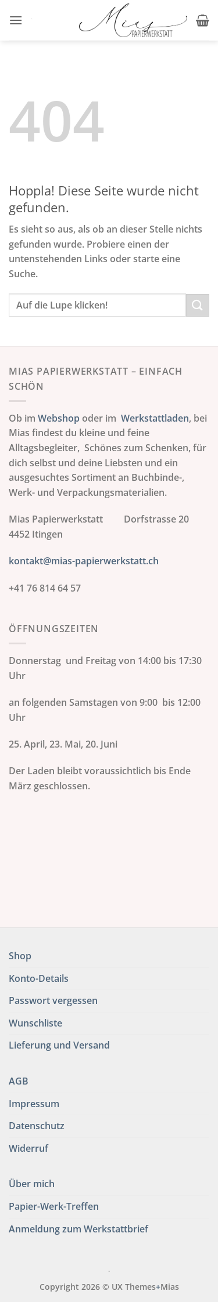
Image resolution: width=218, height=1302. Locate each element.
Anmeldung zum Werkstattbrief (78, 1229)
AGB (18, 1081)
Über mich (32, 1183)
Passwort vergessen (53, 1000)
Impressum (34, 1103)
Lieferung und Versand (59, 1045)
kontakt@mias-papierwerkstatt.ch (84, 560)
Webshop (59, 418)
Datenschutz (37, 1125)
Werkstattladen (155, 418)
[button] (16, 20)
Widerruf (28, 1148)
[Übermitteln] (197, 305)
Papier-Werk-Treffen (54, 1206)
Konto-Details (39, 978)
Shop (20, 955)
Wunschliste (35, 1023)
